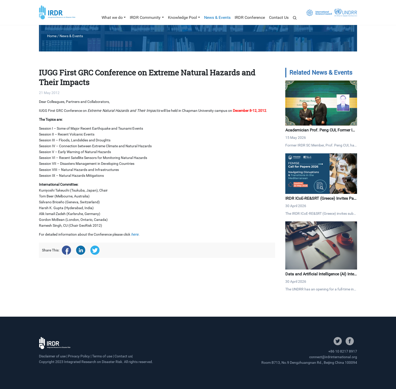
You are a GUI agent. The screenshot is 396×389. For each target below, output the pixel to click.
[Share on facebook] (66, 250)
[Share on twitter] (95, 250)
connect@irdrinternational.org (333, 357)
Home (51, 36)
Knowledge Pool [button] (182, 17)
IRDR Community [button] (145, 17)
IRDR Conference (250, 17)
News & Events (217, 17)
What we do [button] (112, 17)
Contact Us (279, 17)
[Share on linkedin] (80, 250)
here (134, 234)
